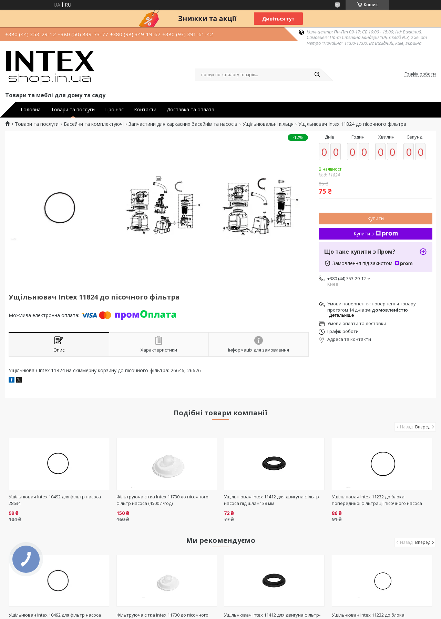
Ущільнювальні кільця (268, 124)
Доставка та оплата (190, 109)
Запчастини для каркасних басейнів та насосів (183, 124)
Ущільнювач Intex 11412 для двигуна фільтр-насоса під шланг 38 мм (272, 500)
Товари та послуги (73, 109)
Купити (375, 218)
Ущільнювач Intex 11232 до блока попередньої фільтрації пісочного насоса (377, 500)
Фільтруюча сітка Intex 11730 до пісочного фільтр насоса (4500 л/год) (162, 500)
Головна (31, 109)
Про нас (114, 109)
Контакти (145, 109)
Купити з (375, 233)
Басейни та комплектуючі (94, 124)
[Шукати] (317, 75)
